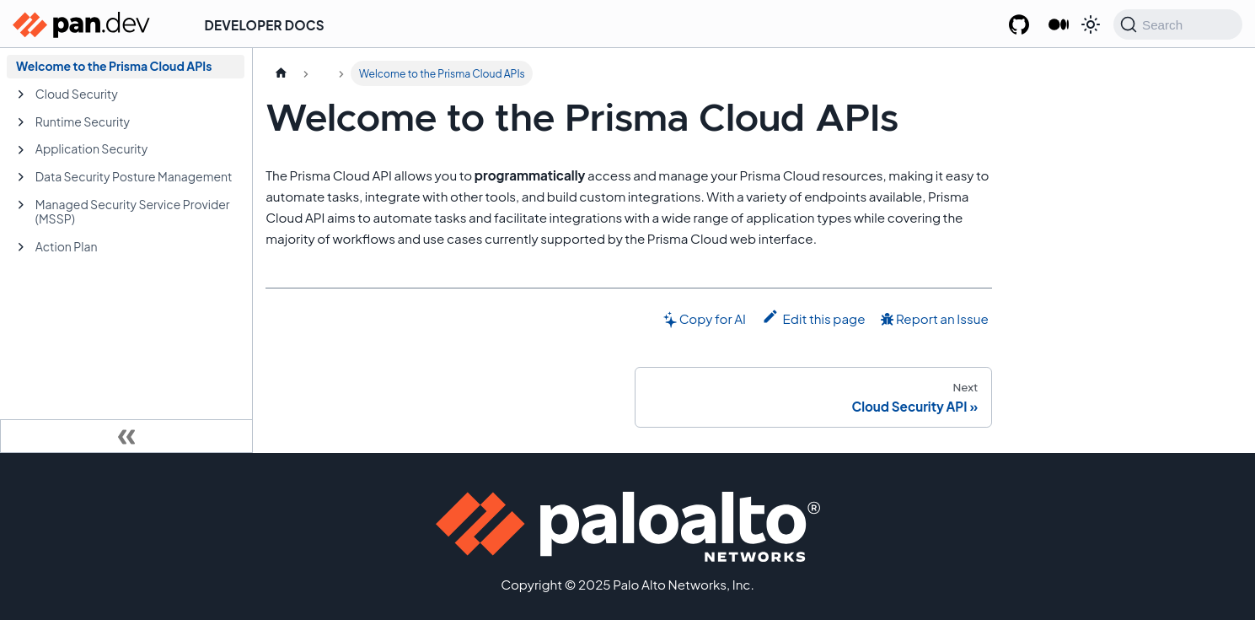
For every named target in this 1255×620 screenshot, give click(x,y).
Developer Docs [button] (264, 25)
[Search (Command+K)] (1177, 24)
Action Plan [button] (66, 246)
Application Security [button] (91, 148)
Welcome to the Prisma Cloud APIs (114, 65)
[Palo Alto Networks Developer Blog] (1058, 25)
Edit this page (814, 317)
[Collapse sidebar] (126, 436)
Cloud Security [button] (76, 93)
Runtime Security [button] (82, 121)
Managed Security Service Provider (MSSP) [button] (132, 212)
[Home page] (280, 73)
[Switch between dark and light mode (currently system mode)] (1090, 24)
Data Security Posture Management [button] (134, 176)
